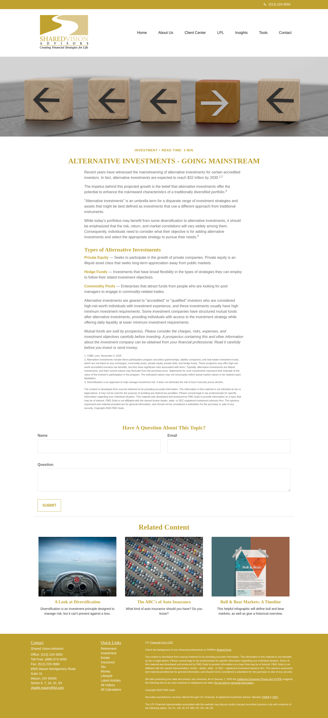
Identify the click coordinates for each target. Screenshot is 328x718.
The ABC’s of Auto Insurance (164, 601)
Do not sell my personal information (234, 682)
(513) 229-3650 (277, 4)
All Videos (108, 685)
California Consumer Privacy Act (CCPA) (259, 679)
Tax (103, 667)
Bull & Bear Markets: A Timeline (250, 601)
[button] (166, 32)
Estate (105, 658)
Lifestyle (107, 676)
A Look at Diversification (77, 601)
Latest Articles (111, 680)
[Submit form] (49, 505)
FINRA (265, 697)
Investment (108, 653)
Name (43, 435)
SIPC (275, 697)
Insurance (108, 662)
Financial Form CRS (161, 642)
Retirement (108, 648)
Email (172, 435)
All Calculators (111, 689)
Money (105, 671)
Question (45, 465)
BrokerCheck (224, 649)
